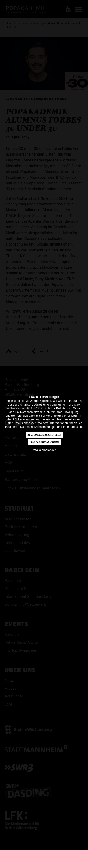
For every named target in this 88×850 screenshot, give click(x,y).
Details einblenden (44, 450)
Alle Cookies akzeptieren (44, 435)
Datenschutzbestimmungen (38, 427)
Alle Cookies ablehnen (44, 442)
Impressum (74, 427)
